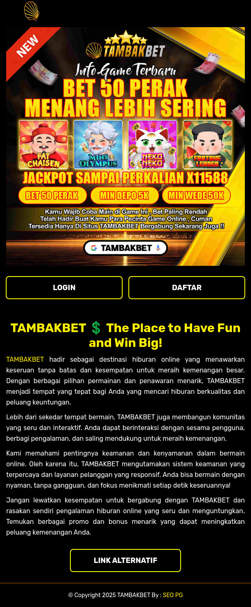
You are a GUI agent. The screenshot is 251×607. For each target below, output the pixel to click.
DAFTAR (187, 287)
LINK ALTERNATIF (126, 560)
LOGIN (64, 287)
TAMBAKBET (25, 359)
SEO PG (173, 595)
